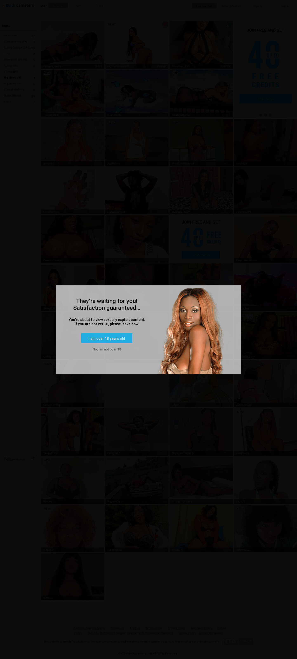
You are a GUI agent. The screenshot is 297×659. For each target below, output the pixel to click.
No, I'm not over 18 (107, 349)
